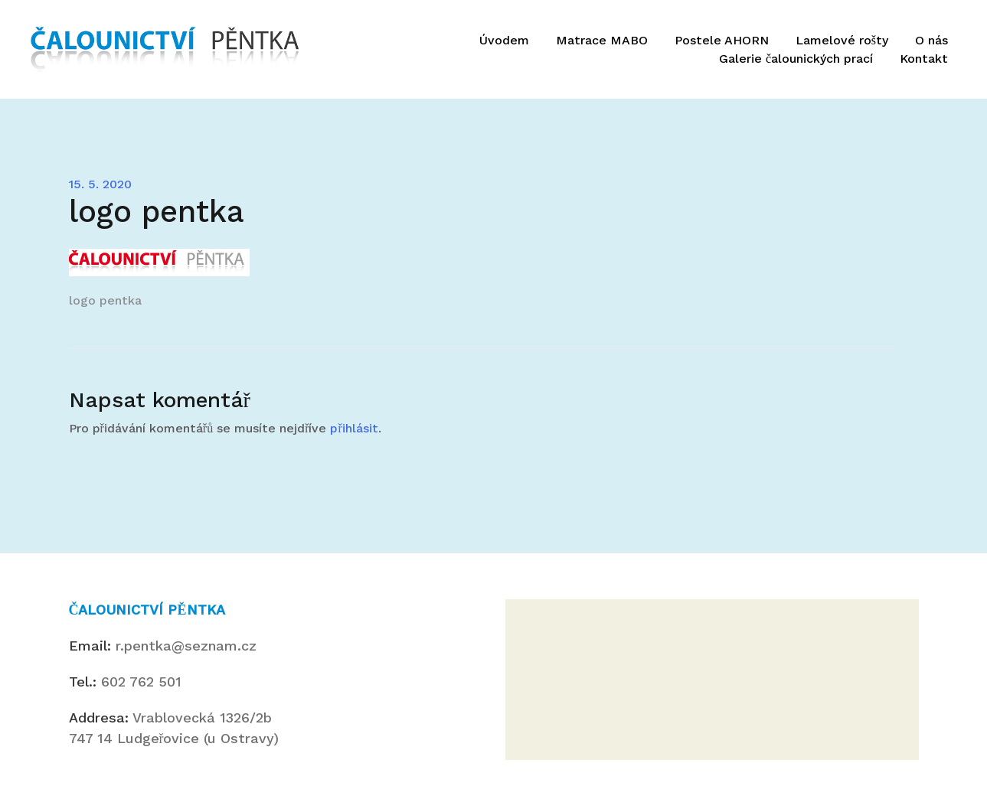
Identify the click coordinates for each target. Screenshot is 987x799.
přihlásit (353, 428)
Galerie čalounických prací (796, 58)
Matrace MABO (602, 40)
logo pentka (105, 300)
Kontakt (924, 58)
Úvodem (504, 40)
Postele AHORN (722, 40)
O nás (931, 40)
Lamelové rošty (842, 40)
